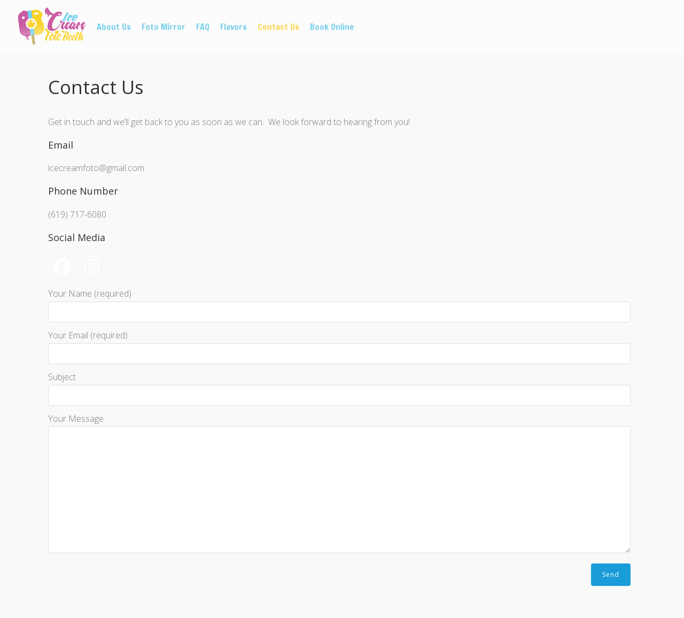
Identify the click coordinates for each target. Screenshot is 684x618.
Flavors (233, 27)
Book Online (332, 27)
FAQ (202, 27)
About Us (114, 27)
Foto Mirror (163, 27)
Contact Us (278, 27)
